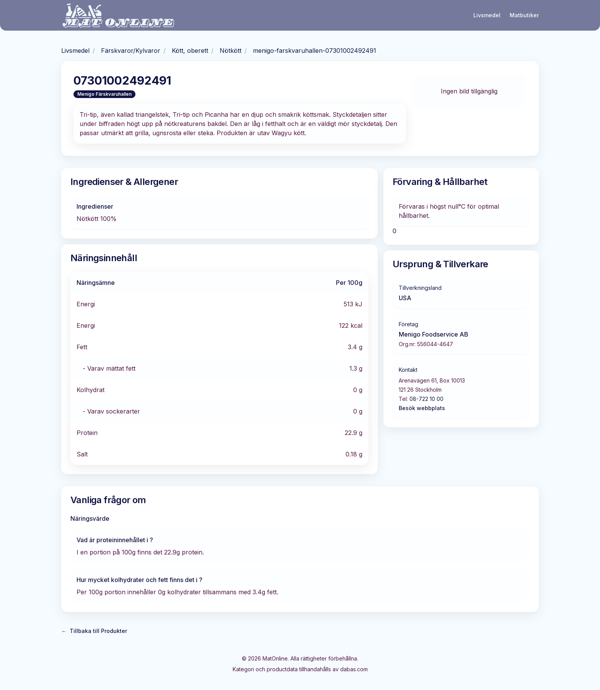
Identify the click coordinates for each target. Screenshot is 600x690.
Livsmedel (487, 15)
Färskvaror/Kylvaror (130, 50)
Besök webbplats (422, 408)
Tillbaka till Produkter (94, 631)
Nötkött (230, 50)
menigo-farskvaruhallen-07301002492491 (314, 50)
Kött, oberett (190, 50)
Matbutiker (524, 15)
